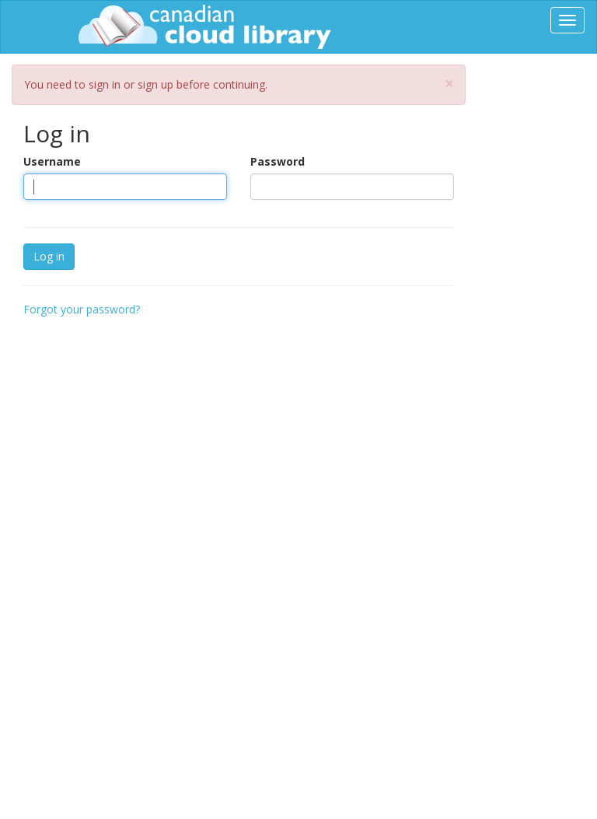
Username (52, 161)
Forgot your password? (81, 309)
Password (277, 161)
